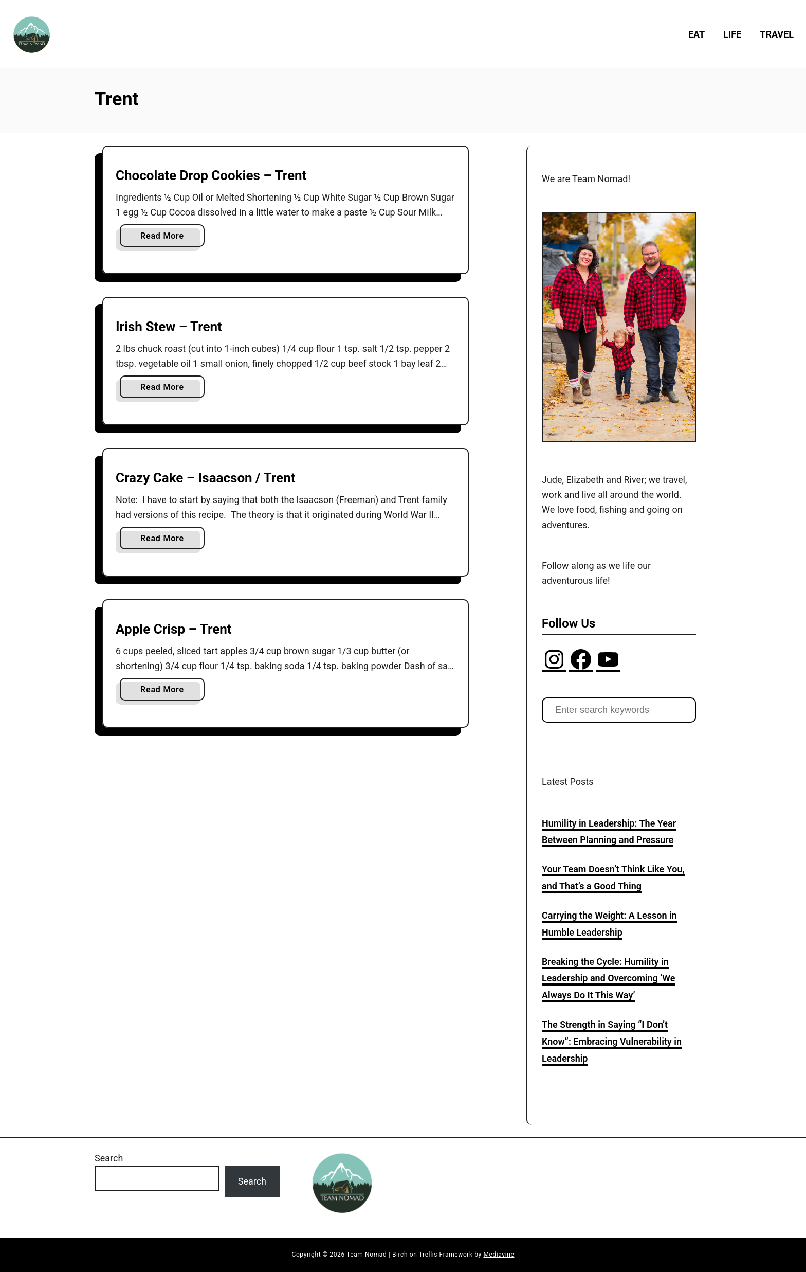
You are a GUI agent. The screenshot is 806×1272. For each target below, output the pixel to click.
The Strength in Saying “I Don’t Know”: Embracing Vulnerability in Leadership (612, 1041)
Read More (164, 238)
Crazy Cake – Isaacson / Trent (206, 478)
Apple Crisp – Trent (174, 629)
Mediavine (498, 1254)
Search (109, 1158)
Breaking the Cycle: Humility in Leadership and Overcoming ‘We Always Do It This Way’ (608, 978)
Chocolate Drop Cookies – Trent (211, 175)
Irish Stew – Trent (169, 326)
